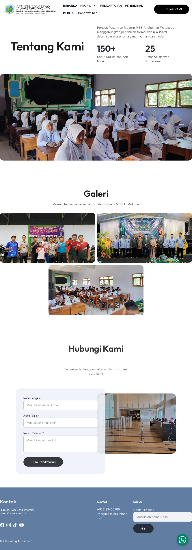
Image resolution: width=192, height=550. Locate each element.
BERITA (68, 13)
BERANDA (70, 5)
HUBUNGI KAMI (171, 9)
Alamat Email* (31, 425)
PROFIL (85, 5)
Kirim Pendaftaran (43, 472)
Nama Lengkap (32, 408)
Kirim (143, 531)
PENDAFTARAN (111, 5)
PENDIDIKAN (134, 5)
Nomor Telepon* (33, 443)
